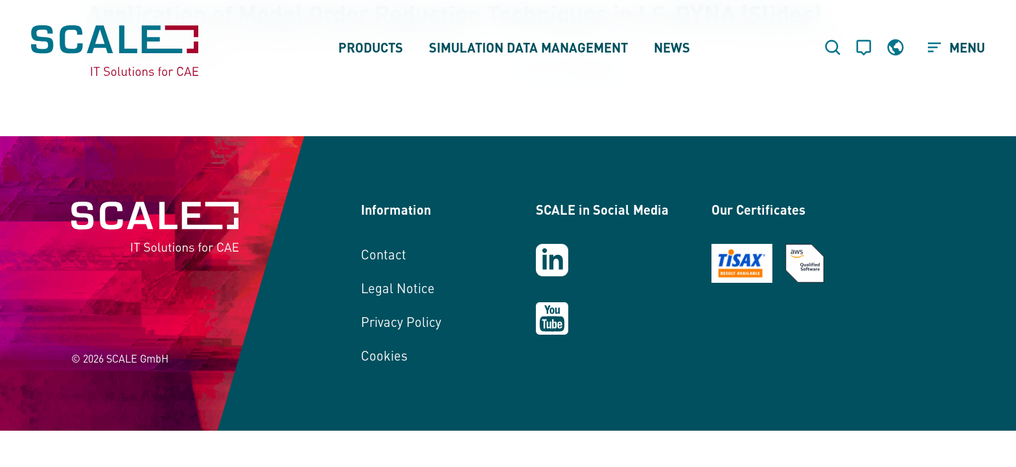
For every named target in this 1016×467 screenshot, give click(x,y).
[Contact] (864, 47)
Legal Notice (398, 287)
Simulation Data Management (528, 47)
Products (370, 47)
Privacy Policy (401, 321)
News (672, 47)
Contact (383, 254)
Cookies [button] (384, 355)
